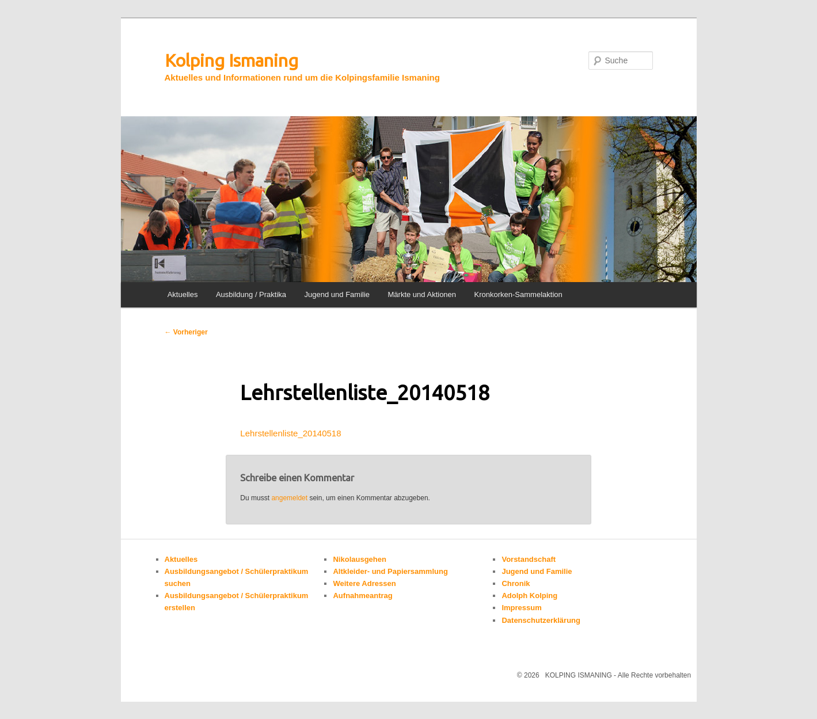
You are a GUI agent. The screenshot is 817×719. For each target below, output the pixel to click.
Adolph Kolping (529, 595)
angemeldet (289, 498)
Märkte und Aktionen (422, 294)
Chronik (515, 583)
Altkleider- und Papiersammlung (390, 571)
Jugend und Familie (337, 294)
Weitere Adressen (364, 583)
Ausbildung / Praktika (251, 294)
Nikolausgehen (359, 559)
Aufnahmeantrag (362, 595)
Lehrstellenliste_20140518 (290, 433)
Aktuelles (183, 294)
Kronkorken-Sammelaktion (518, 294)
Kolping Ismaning (231, 60)
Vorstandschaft (528, 559)
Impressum (521, 607)
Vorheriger (186, 332)
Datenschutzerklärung (540, 620)
